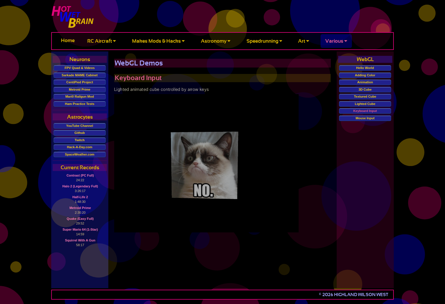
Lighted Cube (365, 104)
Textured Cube (365, 96)
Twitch (80, 140)
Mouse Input (365, 118)
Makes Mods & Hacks (158, 41)
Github (79, 132)
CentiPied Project (79, 82)
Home (68, 40)
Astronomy (215, 41)
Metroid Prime (79, 89)
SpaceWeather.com (80, 154)
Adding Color (365, 75)
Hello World (365, 68)
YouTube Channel (79, 125)
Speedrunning (264, 41)
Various (336, 41)
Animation (365, 82)
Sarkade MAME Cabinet (80, 75)
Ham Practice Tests (80, 104)
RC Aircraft (101, 41)
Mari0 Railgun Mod (79, 96)
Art (303, 41)
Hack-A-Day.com (80, 147)
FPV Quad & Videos (80, 68)
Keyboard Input (365, 111)
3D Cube (365, 89)
